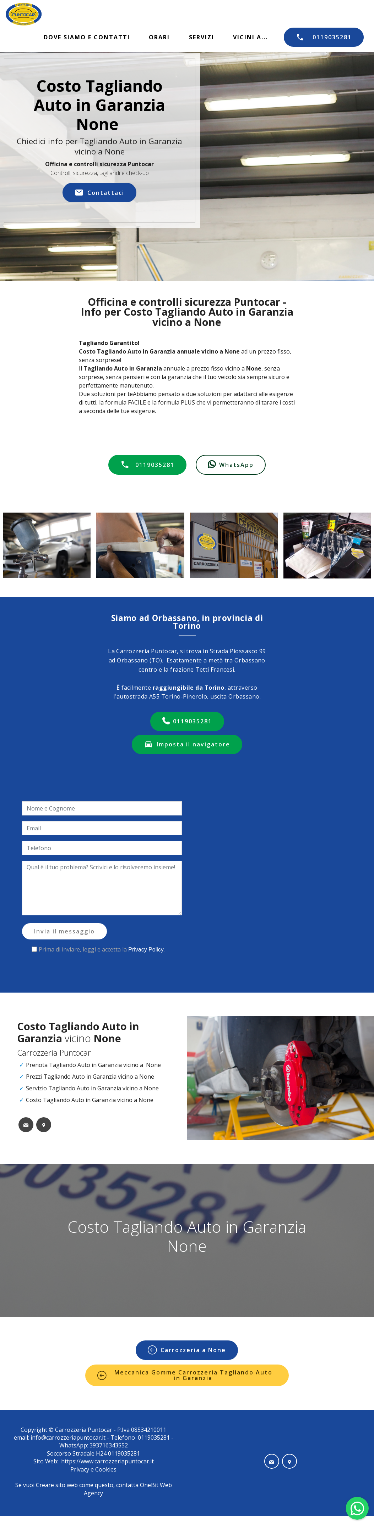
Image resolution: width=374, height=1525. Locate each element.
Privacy (80, 1469)
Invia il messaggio (64, 931)
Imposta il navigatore (187, 744)
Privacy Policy (146, 950)
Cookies (105, 1469)
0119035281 (324, 37)
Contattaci (99, 192)
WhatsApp (231, 464)
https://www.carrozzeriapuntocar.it (107, 1461)
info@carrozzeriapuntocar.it (68, 1437)
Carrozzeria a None (187, 1350)
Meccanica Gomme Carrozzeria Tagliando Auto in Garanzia (184, 1375)
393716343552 (108, 1445)
